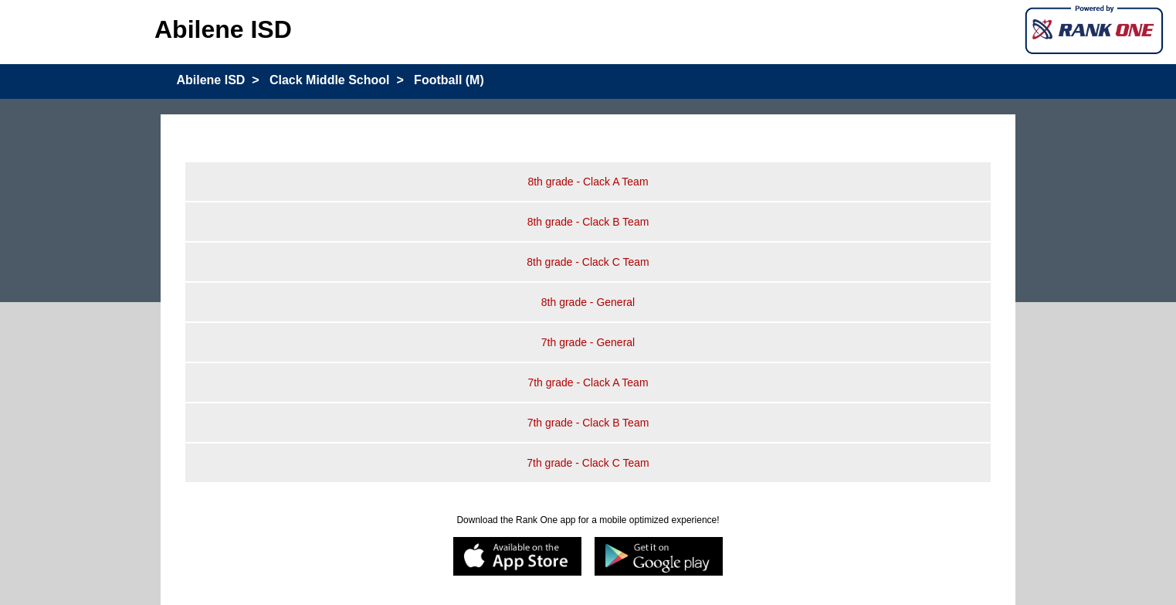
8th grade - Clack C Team (588, 262)
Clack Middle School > (336, 80)
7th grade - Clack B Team (588, 422)
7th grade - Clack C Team (588, 463)
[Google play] (659, 557)
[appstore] (517, 557)
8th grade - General (588, 302)
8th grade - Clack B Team (588, 222)
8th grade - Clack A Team (587, 181)
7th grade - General (588, 342)
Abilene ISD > (217, 80)
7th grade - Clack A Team (587, 382)
